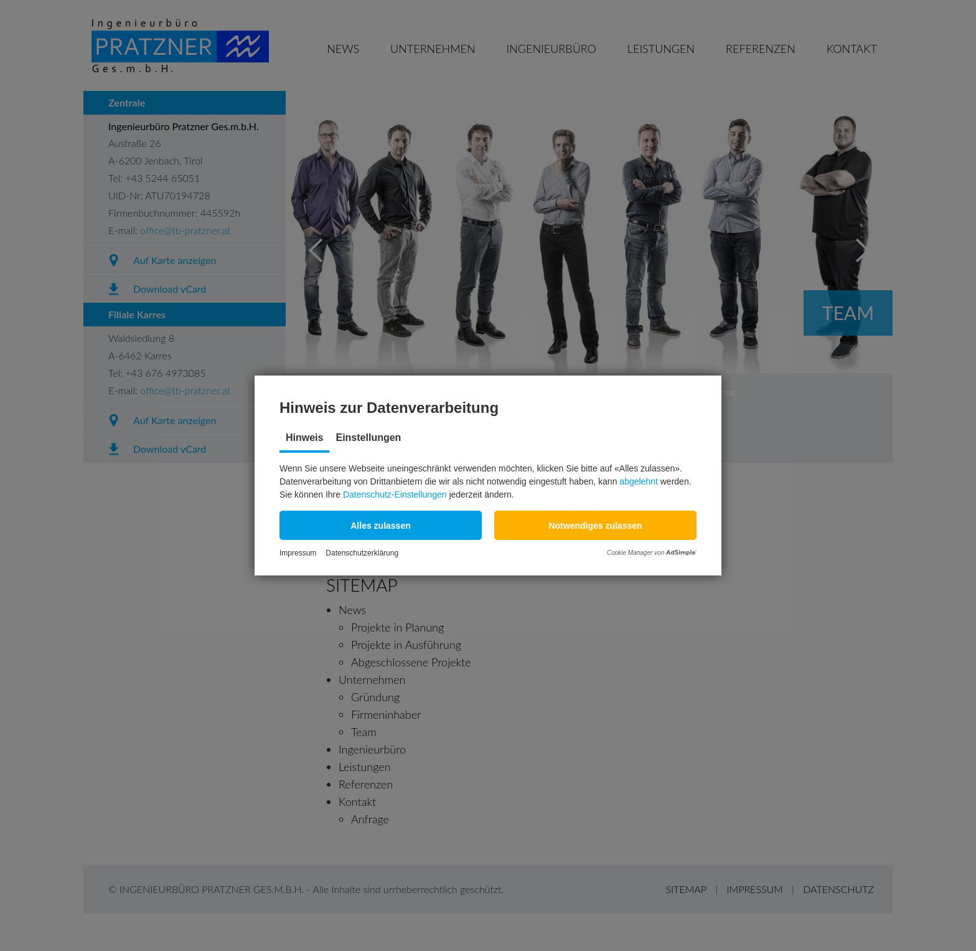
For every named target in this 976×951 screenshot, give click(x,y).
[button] (380, 525)
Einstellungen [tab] (368, 437)
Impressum (297, 553)
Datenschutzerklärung (362, 553)
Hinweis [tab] (304, 437)
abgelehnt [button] (638, 481)
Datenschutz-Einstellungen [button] (395, 494)
